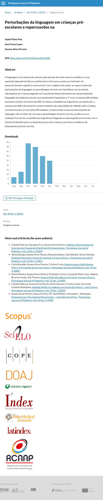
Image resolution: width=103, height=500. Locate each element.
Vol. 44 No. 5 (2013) (36, 12)
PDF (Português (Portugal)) (21, 198)
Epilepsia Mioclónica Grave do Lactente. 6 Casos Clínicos (40, 257)
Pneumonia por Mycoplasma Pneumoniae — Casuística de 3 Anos (44, 297)
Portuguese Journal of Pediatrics (24, 3)
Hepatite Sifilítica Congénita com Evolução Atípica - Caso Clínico (65, 287)
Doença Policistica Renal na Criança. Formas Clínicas (68, 277)
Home (8, 12)
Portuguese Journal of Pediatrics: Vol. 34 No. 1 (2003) (38, 290)
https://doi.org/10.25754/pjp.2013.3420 (30, 58)
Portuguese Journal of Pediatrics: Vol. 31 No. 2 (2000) (38, 280)
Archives (18, 12)
